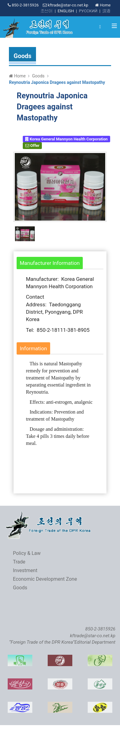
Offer (32, 145)
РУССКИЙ (88, 11)
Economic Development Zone (45, 579)
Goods (38, 75)
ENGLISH (66, 11)
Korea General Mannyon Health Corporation (66, 139)
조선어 (47, 11)
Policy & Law (27, 553)
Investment (25, 570)
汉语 (106, 11)
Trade (19, 562)
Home (102, 5)
